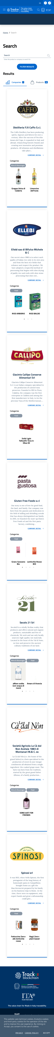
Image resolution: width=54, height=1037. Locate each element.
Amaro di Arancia (34, 683)
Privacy (19, 1033)
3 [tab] (31, 319)
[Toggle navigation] (4, 9)
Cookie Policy (32, 1033)
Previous (8, 305)
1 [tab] (24, 319)
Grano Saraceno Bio (18, 562)
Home (5, 32)
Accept (46, 1033)
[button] (38, 9)
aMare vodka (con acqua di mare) (18, 685)
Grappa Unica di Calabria (18, 189)
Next (46, 305)
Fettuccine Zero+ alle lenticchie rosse (18, 938)
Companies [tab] (15, 82)
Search (7, 55)
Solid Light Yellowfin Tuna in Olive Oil (26, 440)
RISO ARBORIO (18, 313)
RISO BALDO (34, 313)
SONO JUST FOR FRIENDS (26, 813)
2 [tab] (28, 319)
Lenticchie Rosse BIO (34, 562)
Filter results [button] (27, 66)
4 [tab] (33, 567)
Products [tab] (39, 82)
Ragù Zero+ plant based (34, 937)
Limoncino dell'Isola (34, 189)
